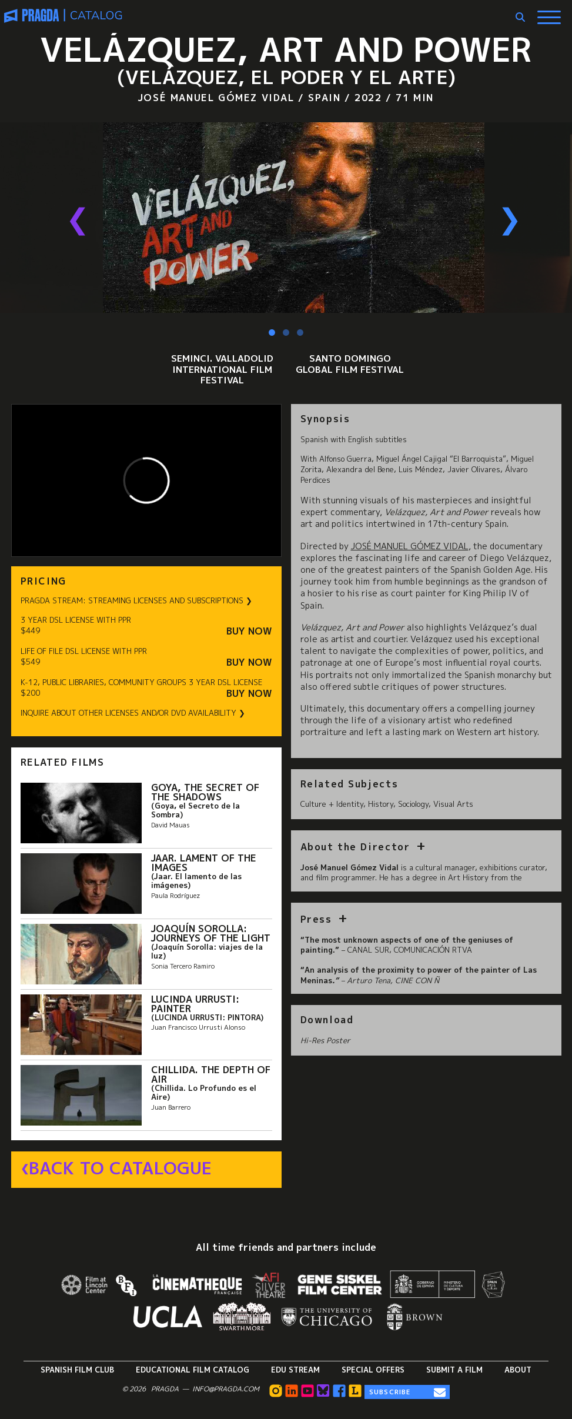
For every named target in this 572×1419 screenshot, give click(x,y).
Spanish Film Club (77, 1369)
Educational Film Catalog (192, 1369)
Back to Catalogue (120, 1168)
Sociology (413, 804)
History (380, 804)
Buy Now (249, 631)
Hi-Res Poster (325, 1040)
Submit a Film (454, 1369)
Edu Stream (295, 1369)
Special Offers (373, 1369)
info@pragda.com (225, 1389)
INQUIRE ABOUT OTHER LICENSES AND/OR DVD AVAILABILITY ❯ (133, 713)
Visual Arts (453, 804)
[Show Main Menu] (549, 13)
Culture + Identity (331, 804)
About (517, 1369)
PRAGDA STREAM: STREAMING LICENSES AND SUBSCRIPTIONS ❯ (136, 600)
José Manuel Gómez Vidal (410, 546)
